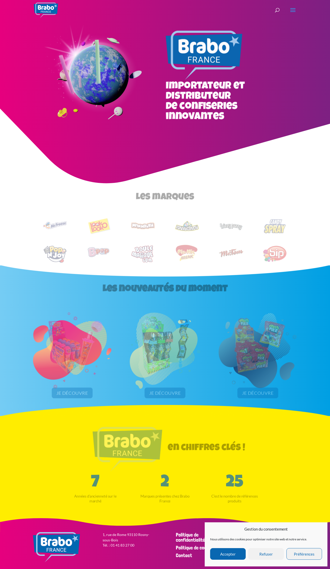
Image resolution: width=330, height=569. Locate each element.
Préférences (304, 554)
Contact (184, 555)
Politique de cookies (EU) (200, 547)
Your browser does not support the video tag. (99, 73)
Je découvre (72, 392)
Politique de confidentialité (190, 537)
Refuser (266, 554)
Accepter (228, 554)
